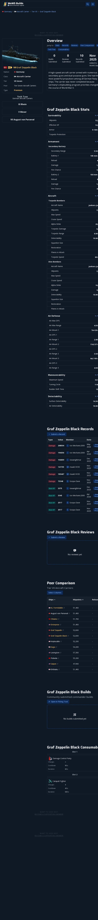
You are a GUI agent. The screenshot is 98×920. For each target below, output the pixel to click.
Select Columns (54, 592)
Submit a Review (56, 537)
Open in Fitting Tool (58, 701)
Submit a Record (56, 434)
